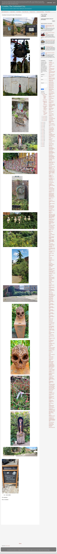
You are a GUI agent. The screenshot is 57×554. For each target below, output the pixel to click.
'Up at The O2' (45, 99)
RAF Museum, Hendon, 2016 (51, 299)
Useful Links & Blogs (40, 11)
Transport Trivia (32, 11)
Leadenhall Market (51, 227)
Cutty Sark (50, 142)
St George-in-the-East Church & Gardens (51, 341)
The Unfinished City (5, 11)
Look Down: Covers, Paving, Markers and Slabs (52, 249)
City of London (51, 127)
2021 (43, 127)
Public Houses (51, 292)
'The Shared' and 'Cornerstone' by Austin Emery (45, 113)
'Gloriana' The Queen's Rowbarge (51, 188)
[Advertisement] (20, 533)
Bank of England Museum (51, 76)
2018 (43, 132)
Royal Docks (51, 321)
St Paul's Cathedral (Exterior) (51, 350)
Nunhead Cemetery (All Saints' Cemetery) (51, 279)
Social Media (18, 11)
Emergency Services (52, 169)
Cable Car (50, 112)
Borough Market (51, 98)
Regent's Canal (51, 318)
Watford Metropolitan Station (52, 415)
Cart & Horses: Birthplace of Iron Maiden (51, 121)
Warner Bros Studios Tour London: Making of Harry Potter (52, 412)
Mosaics (50, 262)
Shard (50, 331)
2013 (43, 139)
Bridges (50, 99)
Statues (50, 353)
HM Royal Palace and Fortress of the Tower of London (51, 206)
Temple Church (51, 356)
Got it (54, 2)
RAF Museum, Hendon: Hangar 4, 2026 (51, 310)
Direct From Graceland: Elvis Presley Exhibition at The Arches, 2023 (52, 156)
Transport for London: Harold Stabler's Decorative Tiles (52, 378)
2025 (43, 122)
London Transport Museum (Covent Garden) (51, 237)
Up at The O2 (51, 390)
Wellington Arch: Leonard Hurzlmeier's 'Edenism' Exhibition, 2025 (52, 419)
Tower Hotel (50, 368)
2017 (43, 133)
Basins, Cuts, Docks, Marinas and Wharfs (52, 78)
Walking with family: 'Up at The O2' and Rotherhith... (45, 103)
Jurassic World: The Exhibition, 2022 (52, 219)
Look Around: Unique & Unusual (51, 244)
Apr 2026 (44, 116)
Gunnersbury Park (51, 189)
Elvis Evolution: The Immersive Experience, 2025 (52, 167)
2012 (43, 140)
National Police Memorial (49, 46)
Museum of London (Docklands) (52, 269)
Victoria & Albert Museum (51, 394)
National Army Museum (51, 275)
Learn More (49, 2)
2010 (43, 143)
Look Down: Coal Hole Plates (51, 246)
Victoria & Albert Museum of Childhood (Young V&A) (51, 397)
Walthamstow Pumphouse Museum (52, 409)
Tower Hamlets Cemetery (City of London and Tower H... (45, 108)
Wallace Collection (51, 407)
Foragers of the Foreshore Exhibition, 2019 (51, 176)
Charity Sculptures (51, 123)
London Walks (12, 11)
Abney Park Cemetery (50, 64)
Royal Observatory (51, 322)
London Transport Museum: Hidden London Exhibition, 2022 (52, 241)
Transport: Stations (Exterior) (51, 371)
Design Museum (51, 143)
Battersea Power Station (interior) (51, 85)
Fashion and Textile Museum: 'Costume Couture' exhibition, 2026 (52, 172)
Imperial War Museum (51, 212)
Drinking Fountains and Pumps (51, 159)
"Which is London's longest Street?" (44, 97)
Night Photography (51, 277)
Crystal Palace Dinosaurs (51, 139)
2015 (43, 136)
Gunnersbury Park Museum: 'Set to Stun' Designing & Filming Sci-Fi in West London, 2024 (52, 195)
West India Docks (51, 422)
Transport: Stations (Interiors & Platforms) (51, 374)
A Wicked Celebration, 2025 (51, 62)
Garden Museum (51, 182)
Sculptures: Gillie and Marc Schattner (52, 329)
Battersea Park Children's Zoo (51, 80)
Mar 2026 (44, 117)
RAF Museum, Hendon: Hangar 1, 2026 (51, 301)
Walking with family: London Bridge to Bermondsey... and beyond (49, 26)
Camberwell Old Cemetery (51, 115)
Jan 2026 (44, 120)
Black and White (51, 91)
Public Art (50, 291)
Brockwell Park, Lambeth (51, 102)
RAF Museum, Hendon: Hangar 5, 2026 (51, 313)
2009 (43, 144)
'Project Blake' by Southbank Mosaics (52, 290)
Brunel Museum (51, 111)
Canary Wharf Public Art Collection (52, 119)
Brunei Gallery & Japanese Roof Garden (51, 109)
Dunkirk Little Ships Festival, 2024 (52, 162)
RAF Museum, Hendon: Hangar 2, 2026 (51, 304)
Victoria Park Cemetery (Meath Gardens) (51, 401)
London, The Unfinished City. (14, 6)
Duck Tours (50, 160)
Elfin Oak (50, 165)
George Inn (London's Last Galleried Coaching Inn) (51, 185)
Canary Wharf (51, 117)
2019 (43, 130)
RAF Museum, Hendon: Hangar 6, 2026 (51, 316)
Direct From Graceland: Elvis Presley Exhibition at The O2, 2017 (52, 152)
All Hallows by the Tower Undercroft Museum (51, 69)
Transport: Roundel (51, 369)
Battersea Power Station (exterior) (51, 83)
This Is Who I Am (25, 11)
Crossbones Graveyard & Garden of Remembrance (52, 134)
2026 (43, 93)
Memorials (50, 257)
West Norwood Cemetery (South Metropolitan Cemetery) (51, 425)
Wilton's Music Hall (52, 427)
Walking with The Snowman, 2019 (51, 406)
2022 (43, 126)
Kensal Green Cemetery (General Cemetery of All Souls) (51, 222)
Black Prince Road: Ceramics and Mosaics (51, 94)
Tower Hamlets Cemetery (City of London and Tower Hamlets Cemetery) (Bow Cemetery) (51, 365)
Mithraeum (50, 258)
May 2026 (44, 94)
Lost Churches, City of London (52, 251)
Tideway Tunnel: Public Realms (51, 362)
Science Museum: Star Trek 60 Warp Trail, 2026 (51, 327)
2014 (43, 137)
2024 (43, 123)
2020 (43, 129)
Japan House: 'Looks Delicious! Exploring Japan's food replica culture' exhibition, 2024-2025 (52, 216)
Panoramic (50, 283)
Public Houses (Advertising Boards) (52, 294)
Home (20, 543)
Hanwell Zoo (51, 200)
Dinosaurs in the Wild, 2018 (51, 145)
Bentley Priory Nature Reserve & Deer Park (51, 89)
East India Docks (51, 164)
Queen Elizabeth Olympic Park (51, 297)
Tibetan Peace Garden (51, 360)
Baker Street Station (52, 74)
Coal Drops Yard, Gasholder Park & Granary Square (51, 129)
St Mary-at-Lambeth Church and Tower (52, 348)
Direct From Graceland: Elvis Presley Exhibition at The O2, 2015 (52, 148)
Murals (50, 267)
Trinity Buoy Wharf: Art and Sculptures (52, 385)
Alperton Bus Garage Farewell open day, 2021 (52, 72)
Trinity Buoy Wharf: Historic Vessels (52, 389)
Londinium (50, 233)
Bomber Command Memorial (51, 96)
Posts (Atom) (8, 545)
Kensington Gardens (52, 225)
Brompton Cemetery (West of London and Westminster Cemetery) (52, 105)
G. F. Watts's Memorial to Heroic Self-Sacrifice (52, 179)
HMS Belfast (51, 208)
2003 (43, 146)
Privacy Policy (47, 11)
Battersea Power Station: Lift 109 (51, 87)
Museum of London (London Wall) (52, 271)
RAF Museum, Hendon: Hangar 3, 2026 (51, 307)
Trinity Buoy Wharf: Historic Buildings (52, 387)
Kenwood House (51, 226)
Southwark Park (51, 334)
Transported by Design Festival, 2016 (51, 382)
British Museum (51, 100)
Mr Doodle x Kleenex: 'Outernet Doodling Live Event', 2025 (51, 265)
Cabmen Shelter (51, 113)
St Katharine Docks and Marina (52, 344)
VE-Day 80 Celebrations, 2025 (51, 392)
